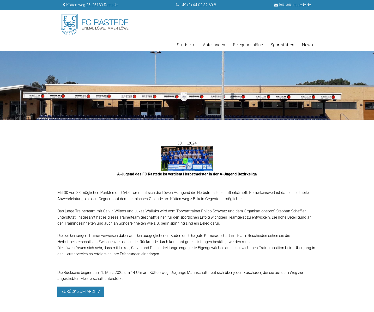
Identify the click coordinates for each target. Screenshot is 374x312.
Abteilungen (214, 44)
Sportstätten (282, 44)
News (307, 44)
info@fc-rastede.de (295, 5)
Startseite (186, 44)
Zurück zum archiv (80, 291)
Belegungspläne (248, 44)
